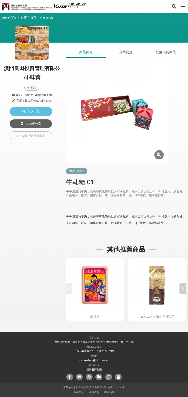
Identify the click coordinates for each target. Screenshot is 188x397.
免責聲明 (94, 392)
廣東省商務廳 (94, 369)
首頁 (24, 17)
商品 (34, 17)
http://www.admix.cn (38, 100)
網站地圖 (109, 392)
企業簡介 (126, 52)
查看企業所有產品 (31, 136)
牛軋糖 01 (46, 17)
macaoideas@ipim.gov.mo (94, 360)
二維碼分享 (31, 123)
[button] (182, 288)
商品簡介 (86, 52)
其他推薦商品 (166, 52)
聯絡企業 (30, 111)
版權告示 (79, 392)
